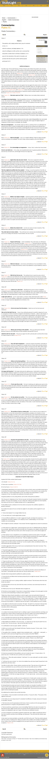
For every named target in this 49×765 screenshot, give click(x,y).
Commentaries (11, 18)
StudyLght (9, 2)
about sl (39, 751)
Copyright (39, 51)
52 (44, 34)
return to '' (42, 131)
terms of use (5, 751)
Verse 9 (3, 272)
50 (4, 34)
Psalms (5, 21)
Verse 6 (3, 225)
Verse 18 (3, 437)
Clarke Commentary (13, 20)
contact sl (33, 751)
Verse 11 (3, 305)
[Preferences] (47, 6)
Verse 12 (3, 327)
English (4, 20)
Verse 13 (3, 341)
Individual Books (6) (42, 61)
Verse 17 (3, 409)
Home (3, 18)
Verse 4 (3, 157)
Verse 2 (3, 135)
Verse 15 (3, 381)
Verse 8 (3, 261)
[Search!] (46, 42)
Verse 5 (3, 194)
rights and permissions (24, 751)
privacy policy (13, 751)
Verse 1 (3, 38)
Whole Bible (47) (41, 58)
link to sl (45, 751)
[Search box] (40, 42)
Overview (39, 49)
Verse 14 (3, 358)
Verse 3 (3, 144)
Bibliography (40, 52)
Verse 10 (3, 287)
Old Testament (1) (41, 59)
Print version (40, 48)
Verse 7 (3, 239)
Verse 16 (3, 394)
